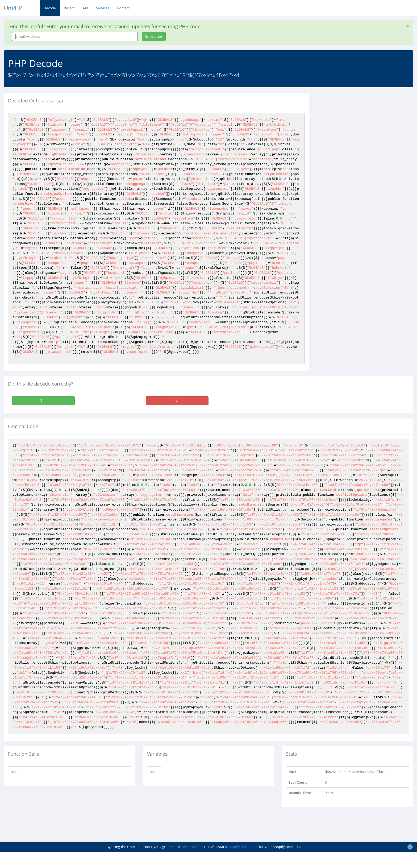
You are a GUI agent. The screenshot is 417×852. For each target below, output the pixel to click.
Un (13, 8)
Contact (123, 8)
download (54, 101)
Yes (43, 400)
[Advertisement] (361, 130)
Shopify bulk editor (243, 846)
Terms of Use (191, 846)
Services (102, 8)
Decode (50, 8)
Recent (69, 8)
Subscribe (153, 36)
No (177, 400)
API (85, 8)
